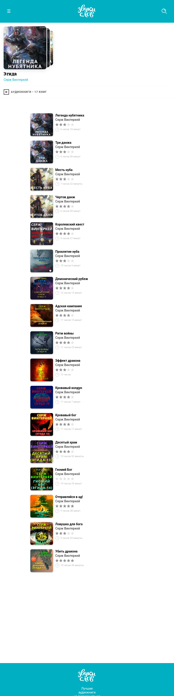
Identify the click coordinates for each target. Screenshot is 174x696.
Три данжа (63, 142)
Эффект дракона (67, 360)
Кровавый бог (65, 415)
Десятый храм (66, 442)
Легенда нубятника (69, 115)
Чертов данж (65, 197)
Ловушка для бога (68, 524)
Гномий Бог (63, 469)
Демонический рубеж (71, 279)
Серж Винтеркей (16, 80)
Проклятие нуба (67, 251)
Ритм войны (64, 333)
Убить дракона (66, 551)
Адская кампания (68, 306)
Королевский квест (69, 224)
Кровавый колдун (68, 388)
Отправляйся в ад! (69, 497)
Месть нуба (63, 170)
